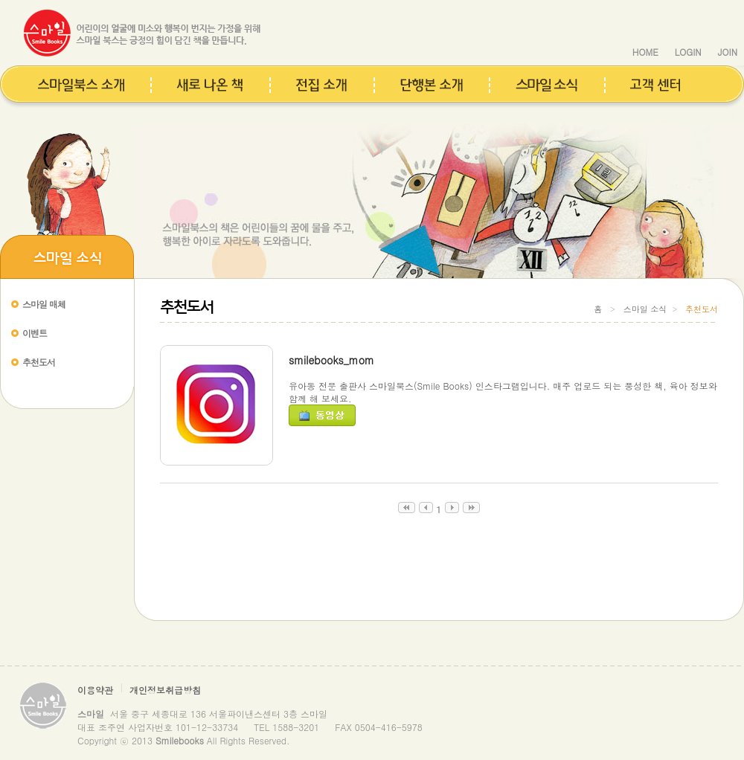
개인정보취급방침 (165, 689)
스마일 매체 (43, 303)
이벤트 (34, 332)
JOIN (727, 51)
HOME (645, 51)
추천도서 (38, 361)
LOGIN (688, 51)
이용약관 (95, 689)
